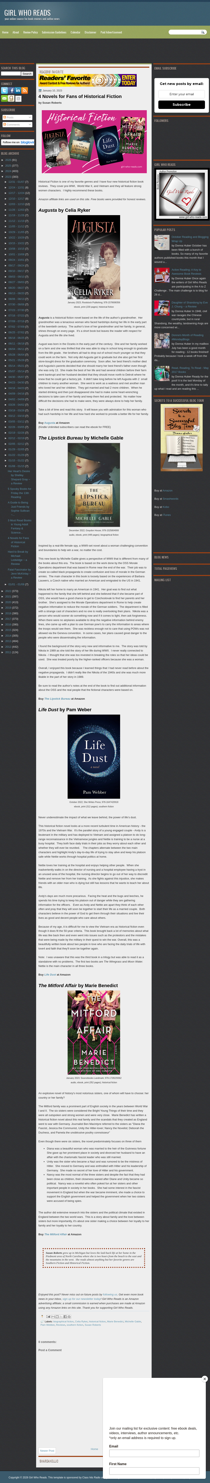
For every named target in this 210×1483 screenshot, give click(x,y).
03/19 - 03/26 (16, 410)
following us (110, 1294)
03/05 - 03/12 (16, 421)
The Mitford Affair (55, 1234)
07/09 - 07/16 (16, 321)
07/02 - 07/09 (16, 326)
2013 (8, 641)
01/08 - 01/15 (16, 466)
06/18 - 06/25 (16, 337)
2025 (8, 165)
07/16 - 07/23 (16, 315)
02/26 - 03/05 (16, 427)
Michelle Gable (133, 1321)
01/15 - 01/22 (16, 460)
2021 (8, 596)
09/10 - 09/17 (16, 271)
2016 (8, 624)
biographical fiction (63, 1321)
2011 (8, 652)
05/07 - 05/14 (16, 371)
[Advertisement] (105, 51)
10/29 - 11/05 (16, 232)
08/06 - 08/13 (16, 299)
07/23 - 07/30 (16, 310)
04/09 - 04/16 (16, 393)
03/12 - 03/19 (16, 415)
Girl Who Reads (27, 12)
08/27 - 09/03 (16, 282)
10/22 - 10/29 (16, 237)
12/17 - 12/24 (16, 193)
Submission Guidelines (54, 32)
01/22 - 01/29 (16, 455)
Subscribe (182, 105)
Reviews (60, 1324)
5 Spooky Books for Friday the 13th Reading (19, 493)
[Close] (205, 1379)
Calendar (75, 32)
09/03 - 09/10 (16, 276)
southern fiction (75, 1324)
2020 (8, 602)
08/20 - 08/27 (16, 287)
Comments (11, 124)
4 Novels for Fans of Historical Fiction (18, 542)
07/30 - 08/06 (16, 304)
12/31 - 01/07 (16, 181)
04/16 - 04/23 (16, 388)
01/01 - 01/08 (16, 584)
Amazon (167, 490)
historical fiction (97, 1321)
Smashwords (170, 498)
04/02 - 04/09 (16, 399)
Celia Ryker (81, 1321)
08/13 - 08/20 (16, 293)
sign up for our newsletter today (82, 1298)
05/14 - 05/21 (16, 365)
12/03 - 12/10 (16, 204)
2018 (8, 613)
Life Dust (50, 974)
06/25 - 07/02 (16, 332)
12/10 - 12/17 (16, 198)
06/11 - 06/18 (16, 343)
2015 (8, 630)
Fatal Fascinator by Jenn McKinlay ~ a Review (19, 573)
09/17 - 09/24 (16, 265)
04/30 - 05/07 (16, 377)
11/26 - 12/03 (16, 209)
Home (5, 32)
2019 (8, 607)
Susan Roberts (93, 1324)
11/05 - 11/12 (16, 226)
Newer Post (47, 1450)
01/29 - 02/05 (16, 449)
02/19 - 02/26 (16, 432)
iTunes (167, 514)
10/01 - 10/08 (16, 254)
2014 (8, 635)
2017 (8, 618)
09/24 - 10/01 (16, 259)
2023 (8, 176)
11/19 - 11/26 (16, 215)
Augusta (49, 422)
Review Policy (30, 32)
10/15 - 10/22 (16, 243)
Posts (8, 117)
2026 (8, 160)
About (16, 32)
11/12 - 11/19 (16, 220)
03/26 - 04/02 (16, 404)
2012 (8, 646)
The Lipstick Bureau (57, 698)
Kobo (166, 506)
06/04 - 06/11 (16, 349)
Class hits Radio (91, 1477)
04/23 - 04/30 (16, 382)
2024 (8, 171)
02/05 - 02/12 (16, 443)
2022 (8, 591)
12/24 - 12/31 (16, 187)
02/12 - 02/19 (16, 438)
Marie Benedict (115, 1321)
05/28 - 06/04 (16, 354)
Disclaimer (90, 32)
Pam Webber (48, 1324)
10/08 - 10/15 (16, 248)
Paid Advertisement (111, 32)
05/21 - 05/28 (16, 360)
